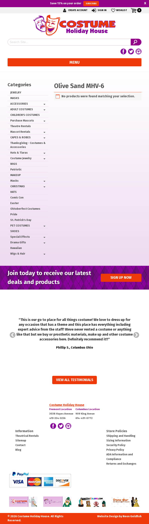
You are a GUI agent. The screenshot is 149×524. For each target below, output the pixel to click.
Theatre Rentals (20, 126)
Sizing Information (118, 440)
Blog (18, 449)
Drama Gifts (18, 242)
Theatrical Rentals (27, 436)
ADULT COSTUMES (21, 109)
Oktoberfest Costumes (25, 208)
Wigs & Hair (17, 253)
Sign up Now (121, 278)
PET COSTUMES (20, 225)
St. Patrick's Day (20, 220)
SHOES (14, 231)
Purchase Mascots (22, 120)
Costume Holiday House (66, 405)
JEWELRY (15, 92)
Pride (13, 214)
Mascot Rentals (20, 131)
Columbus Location (87, 409)
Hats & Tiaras (19, 152)
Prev (13, 335)
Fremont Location (60, 409)
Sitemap (20, 440)
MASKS (14, 98)
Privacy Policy (115, 449)
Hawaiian (16, 248)
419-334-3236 (57, 418)
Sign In (99, 10)
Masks (14, 180)
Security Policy (115, 445)
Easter (14, 203)
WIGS (13, 164)
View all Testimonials (74, 380)
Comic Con (16, 197)
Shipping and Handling (120, 436)
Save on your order (74, 3)
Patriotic (16, 169)
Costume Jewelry (20, 158)
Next (136, 335)
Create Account (74, 10)
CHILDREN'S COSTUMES (25, 115)
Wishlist (118, 10)
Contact (20, 445)
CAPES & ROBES (20, 137)
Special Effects (20, 236)
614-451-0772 (84, 418)
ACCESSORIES (19, 103)
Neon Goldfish (132, 516)
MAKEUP (15, 175)
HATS (13, 192)
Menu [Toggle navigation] (74, 62)
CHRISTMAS (17, 186)
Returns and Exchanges (121, 463)
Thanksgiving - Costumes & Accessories (28, 145)
